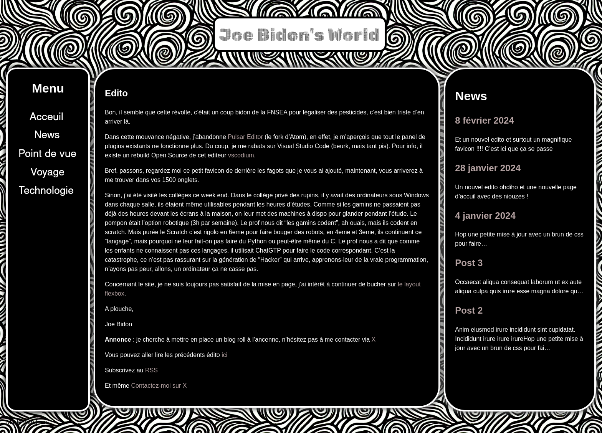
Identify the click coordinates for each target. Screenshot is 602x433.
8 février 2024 (484, 120)
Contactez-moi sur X (159, 385)
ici (224, 355)
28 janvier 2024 (488, 168)
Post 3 (469, 263)
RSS (151, 370)
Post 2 (469, 310)
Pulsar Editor (245, 137)
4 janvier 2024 (485, 215)
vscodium (241, 155)
